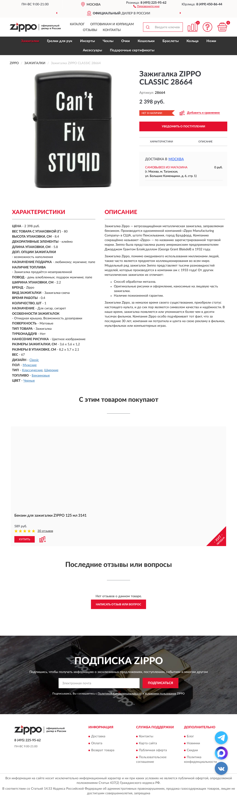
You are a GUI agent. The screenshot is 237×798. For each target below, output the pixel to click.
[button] (146, 6)
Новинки (193, 743)
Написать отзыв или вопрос (118, 604)
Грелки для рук (59, 41)
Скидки (192, 750)
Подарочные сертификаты (132, 50)
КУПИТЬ (24, 539)
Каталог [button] (77, 24)
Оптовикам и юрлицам (112, 24)
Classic (34, 360)
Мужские (30, 365)
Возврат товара (102, 750)
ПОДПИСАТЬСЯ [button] (160, 683)
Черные (29, 380)
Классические (32, 370)
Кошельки (146, 41)
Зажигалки (30, 41)
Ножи (211, 41)
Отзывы (90, 30)
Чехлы (108, 41)
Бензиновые (41, 375)
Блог (190, 736)
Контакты (112, 30)
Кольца (193, 41)
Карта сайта (148, 743)
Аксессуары (92, 50)
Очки (125, 41)
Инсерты (87, 41)
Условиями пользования (160, 693)
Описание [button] (205, 141)
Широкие (51, 370)
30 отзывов (45, 531)
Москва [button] (176, 159)
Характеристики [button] (161, 141)
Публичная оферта (153, 750)
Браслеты (170, 41)
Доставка (98, 736)
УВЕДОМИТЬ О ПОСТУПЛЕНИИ (183, 126)
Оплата (96, 743)
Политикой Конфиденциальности (120, 693)
